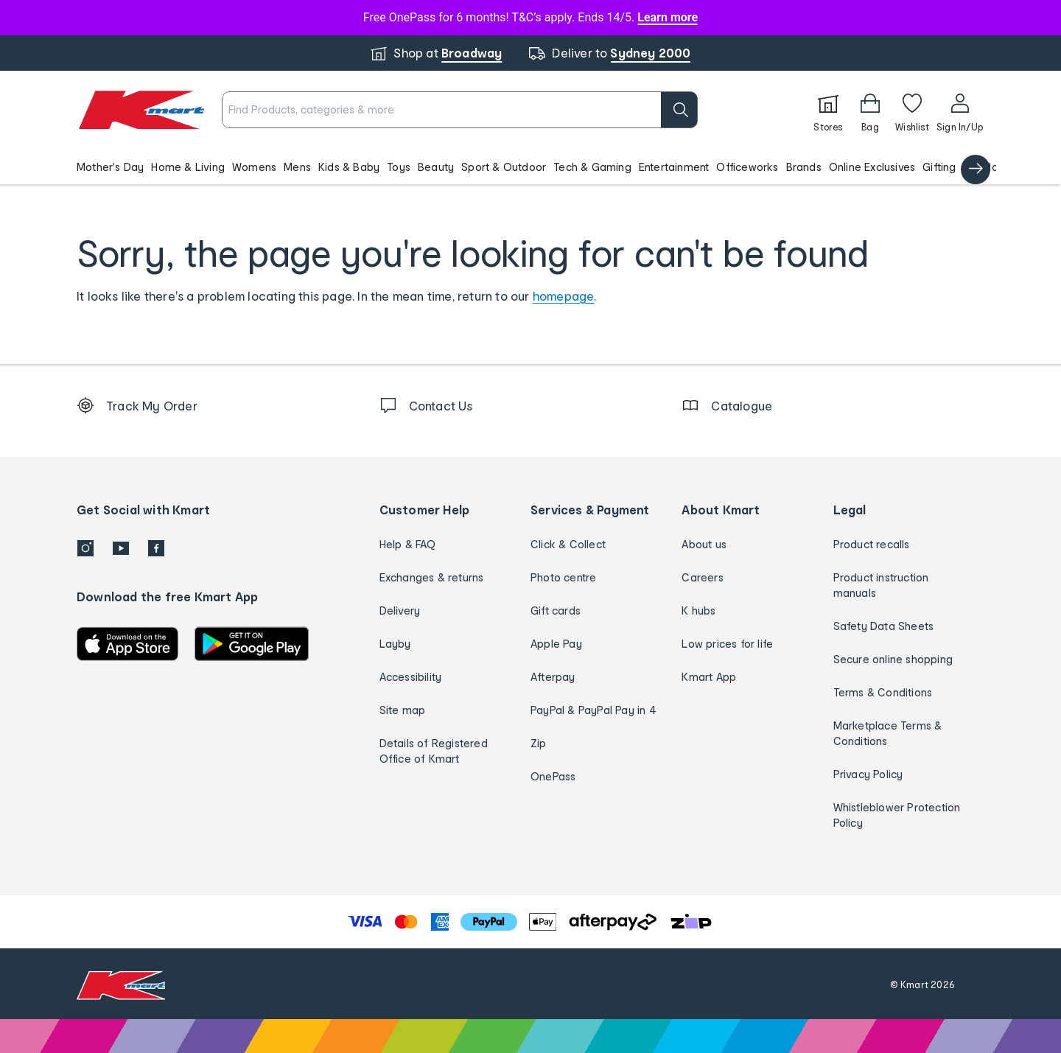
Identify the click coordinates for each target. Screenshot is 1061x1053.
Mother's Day (110, 167)
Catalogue (991, 167)
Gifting (939, 167)
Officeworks (747, 167)
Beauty (436, 167)
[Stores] (828, 110)
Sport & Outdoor (503, 167)
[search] (679, 109)
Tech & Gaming (592, 167)
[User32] (959, 110)
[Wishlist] (912, 110)
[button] (530, 166)
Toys (398, 167)
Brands (804, 167)
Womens (254, 167)
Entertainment (674, 167)
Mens (297, 167)
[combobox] (460, 109)
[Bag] (870, 110)
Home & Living (188, 167)
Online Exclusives (872, 167)
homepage (564, 296)
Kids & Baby (348, 167)
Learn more (667, 17)
